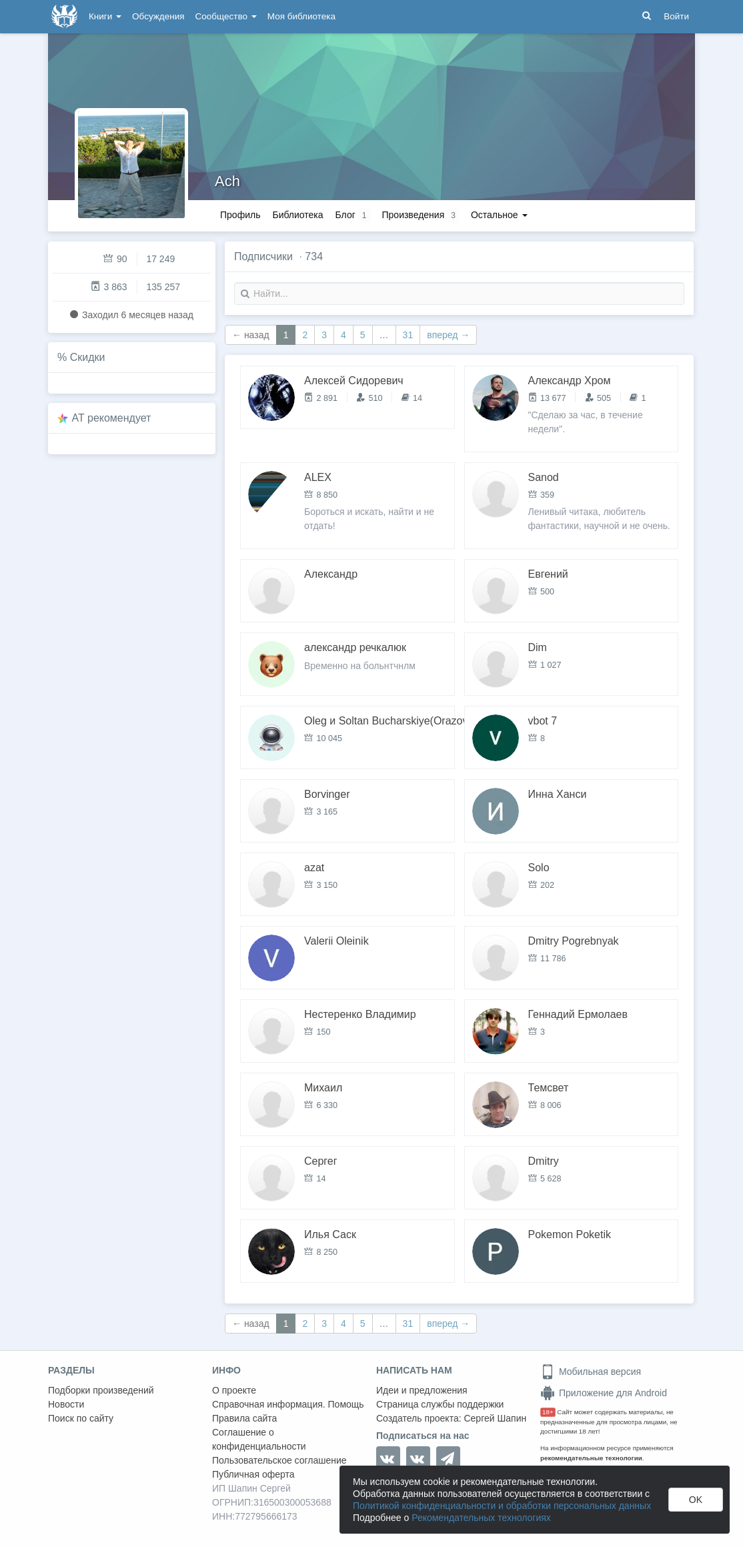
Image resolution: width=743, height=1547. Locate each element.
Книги (105, 16)
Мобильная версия (590, 1371)
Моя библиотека (301, 16)
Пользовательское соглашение (279, 1460)
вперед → (448, 335)
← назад (250, 335)
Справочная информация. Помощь (288, 1404)
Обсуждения (158, 16)
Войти (676, 16)
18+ (548, 1412)
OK (695, 1499)
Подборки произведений (101, 1390)
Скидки (87, 357)
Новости (66, 1404)
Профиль (240, 214)
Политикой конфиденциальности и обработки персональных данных (502, 1505)
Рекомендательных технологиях (481, 1517)
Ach (227, 181)
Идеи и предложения (422, 1390)
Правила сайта (244, 1418)
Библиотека (297, 214)
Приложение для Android (603, 1393)
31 (408, 335)
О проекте (234, 1390)
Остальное (499, 214)
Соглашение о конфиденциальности (259, 1439)
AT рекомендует (111, 418)
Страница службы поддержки (440, 1404)
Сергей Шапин (495, 1418)
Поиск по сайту (80, 1418)
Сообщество (226, 16)
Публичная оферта (253, 1474)
